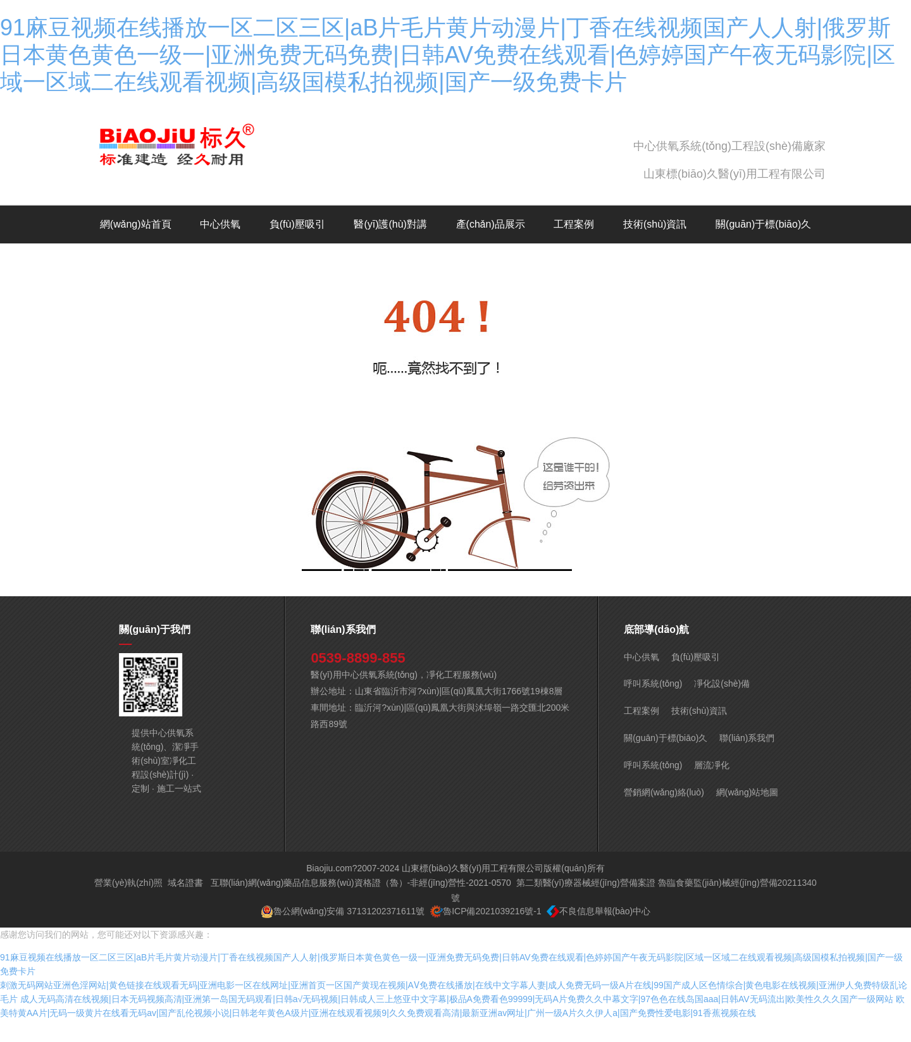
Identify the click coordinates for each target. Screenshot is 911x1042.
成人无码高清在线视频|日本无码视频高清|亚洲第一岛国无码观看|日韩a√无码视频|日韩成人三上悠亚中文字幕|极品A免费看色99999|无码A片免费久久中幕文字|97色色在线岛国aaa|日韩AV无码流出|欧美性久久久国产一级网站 (456, 1021)
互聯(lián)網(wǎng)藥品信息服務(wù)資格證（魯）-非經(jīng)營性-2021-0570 (361, 905)
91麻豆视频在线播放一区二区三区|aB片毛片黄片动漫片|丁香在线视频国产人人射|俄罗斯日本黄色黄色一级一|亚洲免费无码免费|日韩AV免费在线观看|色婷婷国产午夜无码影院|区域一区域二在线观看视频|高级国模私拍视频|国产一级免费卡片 (447, 55)
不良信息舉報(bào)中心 (605, 933)
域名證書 (185, 905)
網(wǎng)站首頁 (135, 224)
